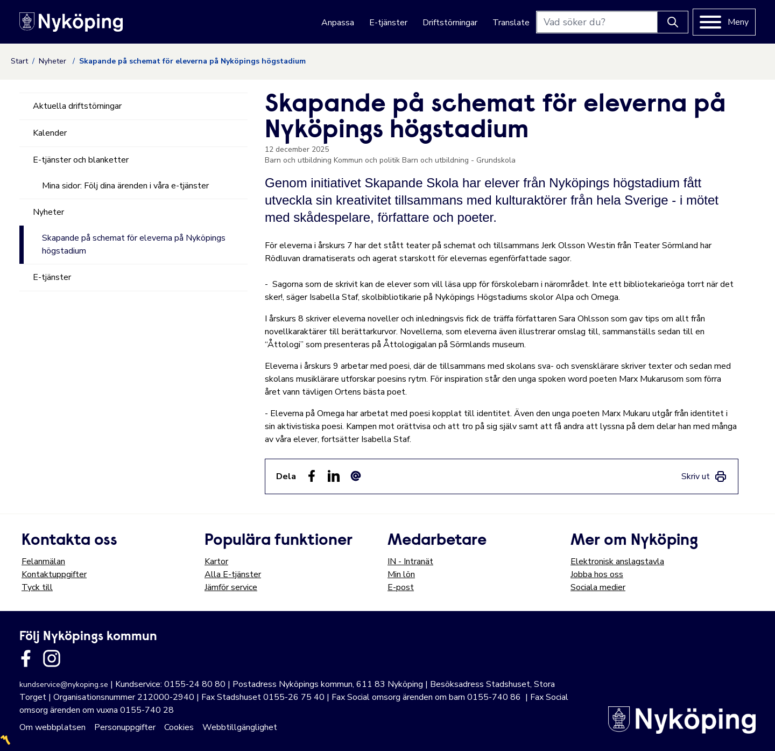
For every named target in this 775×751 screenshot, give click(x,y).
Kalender (50, 133)
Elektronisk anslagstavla (617, 561)
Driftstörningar (449, 23)
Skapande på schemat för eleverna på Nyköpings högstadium (134, 244)
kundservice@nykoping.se (63, 684)
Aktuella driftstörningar (77, 106)
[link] (704, 476)
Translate (511, 23)
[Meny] (724, 22)
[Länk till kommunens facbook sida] (26, 658)
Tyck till (37, 587)
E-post (401, 587)
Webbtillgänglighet (239, 727)
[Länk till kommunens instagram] (51, 658)
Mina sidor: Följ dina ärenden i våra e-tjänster (125, 186)
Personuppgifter (125, 727)
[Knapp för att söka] (673, 22)
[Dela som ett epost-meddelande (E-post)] (355, 476)
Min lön (401, 574)
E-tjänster (388, 23)
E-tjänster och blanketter (81, 160)
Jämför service (231, 587)
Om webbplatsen (52, 727)
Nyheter (53, 61)
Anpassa (337, 23)
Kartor (216, 561)
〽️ (5, 740)
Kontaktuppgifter (54, 574)
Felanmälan (43, 561)
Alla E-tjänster (233, 574)
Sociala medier (597, 587)
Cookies (179, 727)
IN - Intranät (410, 561)
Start (19, 61)
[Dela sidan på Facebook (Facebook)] (311, 476)
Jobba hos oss (596, 574)
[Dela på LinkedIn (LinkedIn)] (333, 476)
